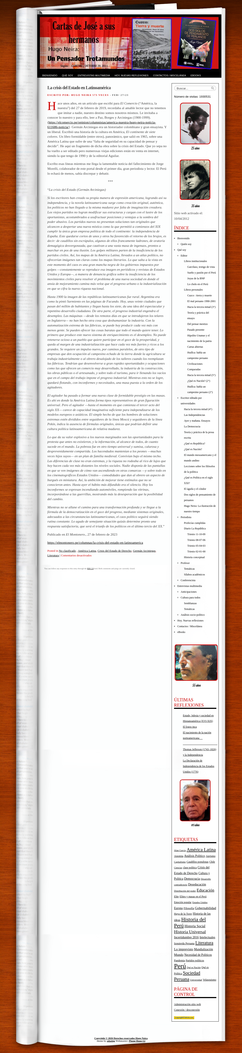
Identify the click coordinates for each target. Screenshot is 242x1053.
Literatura (53, 555)
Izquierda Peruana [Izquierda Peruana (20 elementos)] (184, 943)
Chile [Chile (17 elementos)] (212, 861)
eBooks (196, 75)
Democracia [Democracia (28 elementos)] (192, 878)
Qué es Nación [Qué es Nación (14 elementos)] (194, 967)
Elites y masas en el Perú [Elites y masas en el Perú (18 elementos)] (193, 896)
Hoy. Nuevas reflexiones (132, 75)
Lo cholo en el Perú (197, 284)
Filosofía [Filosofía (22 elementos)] (189, 908)
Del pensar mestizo (197, 324)
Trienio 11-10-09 (196, 534)
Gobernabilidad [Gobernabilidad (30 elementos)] (205, 908)
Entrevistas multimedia (94, 75)
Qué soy (67, 75)
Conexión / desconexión (187, 1009)
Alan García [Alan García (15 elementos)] (180, 850)
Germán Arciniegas (144, 550)
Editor (184, 255)
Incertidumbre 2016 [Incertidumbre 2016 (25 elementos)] (186, 937)
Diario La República (195, 528)
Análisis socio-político (193, 614)
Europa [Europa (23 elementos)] (178, 908)
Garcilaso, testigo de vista (201, 266)
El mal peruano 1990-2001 (201, 301)
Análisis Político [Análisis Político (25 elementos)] (194, 856)
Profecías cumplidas (194, 523)
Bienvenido (49, 75)
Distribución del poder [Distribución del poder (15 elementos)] (185, 890)
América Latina (87, 550)
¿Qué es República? (194, 443)
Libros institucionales (195, 261)
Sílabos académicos (194, 574)
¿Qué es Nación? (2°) (198, 380)
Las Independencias (194, 415)
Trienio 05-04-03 (196, 545)
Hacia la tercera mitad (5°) (201, 375)
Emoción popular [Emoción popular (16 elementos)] (183, 902)
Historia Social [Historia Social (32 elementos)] (194, 926)
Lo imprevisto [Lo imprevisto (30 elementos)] (183, 949)
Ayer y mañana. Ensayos (197, 420)
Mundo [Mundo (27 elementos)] (179, 955)
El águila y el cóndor (195, 488)
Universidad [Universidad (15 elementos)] (196, 979)
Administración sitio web (187, 1004)
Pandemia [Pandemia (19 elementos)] (179, 960)
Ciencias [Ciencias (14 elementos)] (178, 867)
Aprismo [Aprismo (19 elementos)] (210, 856)
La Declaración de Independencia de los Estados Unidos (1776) (198, 766)
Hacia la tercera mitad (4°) (198, 409)
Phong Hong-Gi (137, 1041)
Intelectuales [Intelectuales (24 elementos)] (207, 937)
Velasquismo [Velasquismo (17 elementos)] (209, 979)
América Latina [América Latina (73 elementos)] (201, 849)
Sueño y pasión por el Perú (201, 272)
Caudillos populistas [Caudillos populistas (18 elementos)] (198, 861)
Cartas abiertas (195, 346)
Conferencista (188, 580)
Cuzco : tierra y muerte (199, 295)
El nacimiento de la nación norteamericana (200, 738)
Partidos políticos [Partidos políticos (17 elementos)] (195, 960)
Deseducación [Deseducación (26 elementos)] (197, 884)
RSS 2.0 (90, 568)
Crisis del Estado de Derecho (115, 550)
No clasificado (67, 550)
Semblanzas (190, 603)
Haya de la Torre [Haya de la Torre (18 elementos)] (183, 913)
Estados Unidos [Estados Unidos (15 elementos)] (199, 902)
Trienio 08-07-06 (196, 540)
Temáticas (189, 568)
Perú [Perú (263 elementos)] (180, 966)
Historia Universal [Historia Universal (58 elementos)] (190, 932)
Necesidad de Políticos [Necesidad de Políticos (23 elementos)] (198, 955)
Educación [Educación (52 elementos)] (205, 890)
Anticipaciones (189, 591)
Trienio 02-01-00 (196, 551)
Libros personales (193, 289)
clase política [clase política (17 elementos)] (190, 867)
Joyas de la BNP (196, 278)
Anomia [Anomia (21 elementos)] (178, 856)
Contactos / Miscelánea (169, 75)
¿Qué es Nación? (193, 449)
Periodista (186, 517)
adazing (111, 1041)
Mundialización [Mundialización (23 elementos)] (203, 949)
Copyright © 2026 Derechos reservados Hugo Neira (121, 1038)
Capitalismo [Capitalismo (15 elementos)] (180, 861)
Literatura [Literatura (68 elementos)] (204, 942)
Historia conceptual (194, 557)
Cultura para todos (190, 597)
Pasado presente (195, 329)
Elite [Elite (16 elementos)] (176, 896)
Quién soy (186, 244)
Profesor (185, 563)
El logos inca (190, 726)
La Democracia (192, 426)
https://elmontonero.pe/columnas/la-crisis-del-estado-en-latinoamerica (95, 542)
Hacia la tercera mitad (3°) (201, 307)
